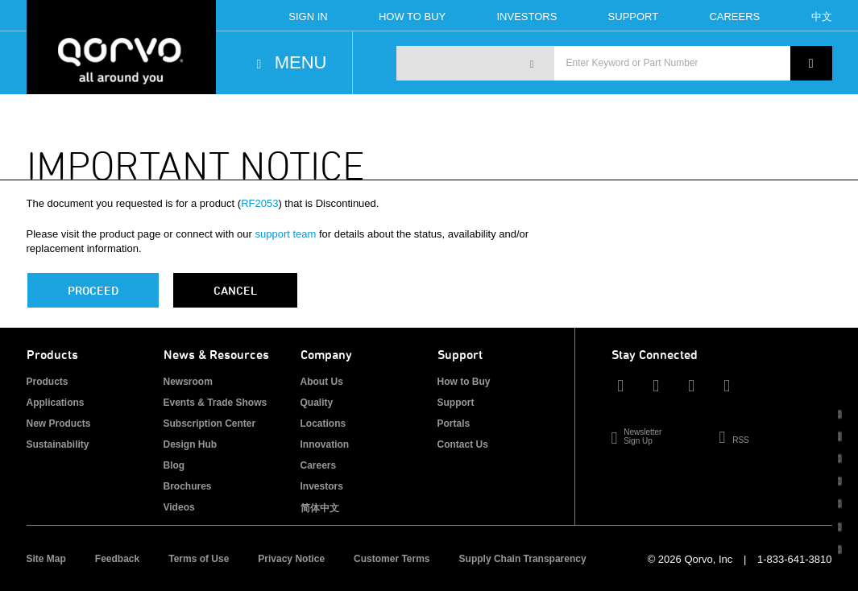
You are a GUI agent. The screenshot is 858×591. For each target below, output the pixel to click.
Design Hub (191, 444)
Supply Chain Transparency (523, 558)
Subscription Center (210, 423)
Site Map (46, 558)
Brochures (188, 486)
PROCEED (93, 290)
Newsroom (188, 381)
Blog (174, 465)
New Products (59, 423)
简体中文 (320, 508)
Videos (179, 507)
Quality (317, 402)
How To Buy (412, 16)
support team (286, 234)
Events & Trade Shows (215, 402)
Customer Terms (391, 558)
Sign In (307, 16)
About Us (322, 381)
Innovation (325, 444)
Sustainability (58, 444)
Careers (734, 16)
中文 (821, 16)
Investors (526, 16)
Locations (323, 423)
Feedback (117, 558)
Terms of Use (198, 558)
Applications (56, 402)
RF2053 (259, 203)
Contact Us (462, 444)
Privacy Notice (291, 558)
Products (47, 381)
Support (633, 16)
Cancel (235, 290)
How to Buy (464, 381)
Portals (453, 423)
